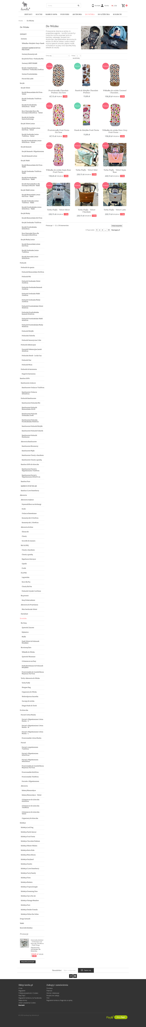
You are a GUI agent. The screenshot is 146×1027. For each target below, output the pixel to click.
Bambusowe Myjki (28, 451)
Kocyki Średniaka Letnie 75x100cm (30, 251)
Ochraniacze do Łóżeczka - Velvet (31, 813)
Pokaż (73, 55)
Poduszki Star (26, 360)
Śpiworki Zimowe (28, 627)
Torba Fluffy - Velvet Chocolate (86, 211)
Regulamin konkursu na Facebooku (30, 998)
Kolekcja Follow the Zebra (30, 914)
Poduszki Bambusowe (28, 398)
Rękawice (25, 632)
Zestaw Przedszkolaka (29, 74)
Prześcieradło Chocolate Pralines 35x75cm (58, 91)
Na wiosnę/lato (26, 647)
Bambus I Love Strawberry (30, 491)
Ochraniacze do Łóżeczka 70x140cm (30, 806)
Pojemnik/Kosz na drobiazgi (31, 504)
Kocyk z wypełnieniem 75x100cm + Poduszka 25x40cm (33, 68)
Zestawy (24, 39)
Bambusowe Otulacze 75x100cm (33, 387)
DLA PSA (24, 573)
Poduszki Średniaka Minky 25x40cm (31, 300)
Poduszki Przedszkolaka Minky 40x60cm (32, 325)
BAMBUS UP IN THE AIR (29, 486)
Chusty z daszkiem (28, 550)
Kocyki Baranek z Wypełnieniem (33, 151)
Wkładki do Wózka (28, 652)
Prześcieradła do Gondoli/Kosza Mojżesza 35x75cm (33, 767)
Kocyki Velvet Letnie (28, 123)
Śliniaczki (25, 532)
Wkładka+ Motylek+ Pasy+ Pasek (33, 43)
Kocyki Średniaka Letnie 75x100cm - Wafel (30, 201)
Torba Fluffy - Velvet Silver (58, 210)
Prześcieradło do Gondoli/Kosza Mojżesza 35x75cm (33, 673)
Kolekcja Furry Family (28, 873)
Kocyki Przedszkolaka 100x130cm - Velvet (29, 105)
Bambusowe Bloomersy (30, 446)
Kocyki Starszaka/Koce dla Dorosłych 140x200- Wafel (31, 184)
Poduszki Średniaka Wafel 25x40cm (31, 294)
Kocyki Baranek (26, 147)
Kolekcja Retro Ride (27, 850)
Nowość (77, 66)
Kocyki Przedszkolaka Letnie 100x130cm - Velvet (31, 141)
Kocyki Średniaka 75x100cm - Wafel (32, 172)
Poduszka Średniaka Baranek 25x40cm (32, 288)
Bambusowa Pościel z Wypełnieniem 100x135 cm (31, 476)
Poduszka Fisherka (28, 336)
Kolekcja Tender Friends (29, 910)
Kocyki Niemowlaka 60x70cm (32, 218)
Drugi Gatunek (25, 919)
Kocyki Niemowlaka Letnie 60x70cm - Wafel (31, 195)
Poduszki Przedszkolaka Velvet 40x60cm (32, 307)
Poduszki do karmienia (29, 369)
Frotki (24, 568)
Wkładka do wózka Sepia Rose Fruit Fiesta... (58, 171)
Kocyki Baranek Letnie (29, 156)
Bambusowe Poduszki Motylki (32, 426)
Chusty (24, 536)
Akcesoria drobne (27, 527)
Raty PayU (22, 995)
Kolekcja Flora (26, 878)
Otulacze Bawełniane (29, 513)
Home (21, 21)
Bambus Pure (25, 481)
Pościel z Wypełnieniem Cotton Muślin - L (32, 732)
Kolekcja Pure (25, 905)
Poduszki (23, 263)
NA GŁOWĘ (25, 545)
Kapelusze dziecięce (29, 559)
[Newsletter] (70, 970)
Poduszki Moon (27, 365)
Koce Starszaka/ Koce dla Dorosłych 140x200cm (30, 234)
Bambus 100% (25, 378)
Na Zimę (24, 623)
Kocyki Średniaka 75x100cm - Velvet (32, 99)
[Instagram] (75, 976)
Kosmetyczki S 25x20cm (30, 518)
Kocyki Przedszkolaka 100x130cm (29, 228)
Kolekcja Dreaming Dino (29, 891)
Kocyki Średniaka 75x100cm (31, 222)
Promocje (24, 934)
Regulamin (22, 991)
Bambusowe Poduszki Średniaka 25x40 (29, 414)
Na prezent (25, 596)
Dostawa (49, 988)
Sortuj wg (48, 55)
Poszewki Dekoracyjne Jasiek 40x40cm (32, 350)
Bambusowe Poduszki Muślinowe (29, 436)
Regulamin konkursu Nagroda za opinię (59, 1000)
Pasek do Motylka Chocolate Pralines (86, 91)
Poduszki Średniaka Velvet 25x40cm (31, 282)
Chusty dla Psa (27, 586)
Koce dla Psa (26, 582)
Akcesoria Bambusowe (29, 441)
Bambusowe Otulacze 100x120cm (29, 393)
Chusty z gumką (27, 554)
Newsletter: (57, 970)
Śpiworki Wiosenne (28, 657)
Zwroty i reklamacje (52, 993)
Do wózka (23, 618)
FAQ (47, 998)
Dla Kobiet (24, 614)
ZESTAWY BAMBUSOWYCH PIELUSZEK (31, 49)
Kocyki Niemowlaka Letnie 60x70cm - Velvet (31, 129)
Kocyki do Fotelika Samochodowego (28, 118)
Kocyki (22, 83)
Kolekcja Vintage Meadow (30, 900)
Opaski (24, 564)
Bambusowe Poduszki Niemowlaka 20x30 (29, 408)
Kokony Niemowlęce (29, 790)
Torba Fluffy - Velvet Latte (115, 210)
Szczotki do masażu (28, 541)
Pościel (23, 743)
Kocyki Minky (25, 213)
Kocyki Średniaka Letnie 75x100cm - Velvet (30, 135)
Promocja (49, 66)
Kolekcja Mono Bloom (28, 855)
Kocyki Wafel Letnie (27, 190)
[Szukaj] (63, 5)
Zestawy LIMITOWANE (29, 63)
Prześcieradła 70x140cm (30, 777)
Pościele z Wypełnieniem (30, 781)
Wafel (22, 923)
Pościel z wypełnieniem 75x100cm (30, 748)
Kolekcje (23, 823)
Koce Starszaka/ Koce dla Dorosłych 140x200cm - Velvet (32, 112)
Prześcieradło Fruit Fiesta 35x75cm (58, 131)
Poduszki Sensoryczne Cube (31, 340)
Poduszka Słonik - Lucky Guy (32, 355)
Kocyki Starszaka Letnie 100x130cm (30, 257)
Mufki (24, 637)
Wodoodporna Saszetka (30, 696)
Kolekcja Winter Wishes (29, 846)
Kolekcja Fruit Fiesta (28, 836)
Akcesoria (23, 495)
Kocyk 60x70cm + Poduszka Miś (33, 59)
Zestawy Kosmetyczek (29, 54)
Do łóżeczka (24, 710)
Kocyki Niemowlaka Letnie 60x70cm (31, 245)
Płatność (49, 991)
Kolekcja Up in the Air (28, 896)
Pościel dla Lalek (27, 79)
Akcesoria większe (27, 500)
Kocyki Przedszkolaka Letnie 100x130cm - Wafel (31, 208)
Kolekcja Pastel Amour (28, 832)
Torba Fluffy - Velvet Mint (86, 170)
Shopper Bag (26, 687)
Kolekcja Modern (26, 882)
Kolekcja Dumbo (26, 864)
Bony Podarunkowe (28, 600)
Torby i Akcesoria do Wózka (30, 678)
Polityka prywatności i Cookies (28, 993)
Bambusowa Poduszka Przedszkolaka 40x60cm (30, 421)
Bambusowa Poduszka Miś (31, 403)
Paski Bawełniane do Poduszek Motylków (32, 666)
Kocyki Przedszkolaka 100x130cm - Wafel (29, 178)
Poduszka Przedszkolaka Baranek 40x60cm (30, 313)
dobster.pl (35, 1015)
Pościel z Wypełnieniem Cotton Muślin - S (32, 720)
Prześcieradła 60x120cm (30, 772)
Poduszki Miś (26, 276)
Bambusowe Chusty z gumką (32, 460)
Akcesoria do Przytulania (29, 605)
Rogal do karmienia (28, 374)
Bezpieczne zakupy (52, 995)
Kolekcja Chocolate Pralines (30, 841)
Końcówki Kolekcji (26, 928)
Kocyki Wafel (25, 160)
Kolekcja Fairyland (27, 859)
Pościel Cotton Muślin (28, 715)
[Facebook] (71, 976)
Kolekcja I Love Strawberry (30, 868)
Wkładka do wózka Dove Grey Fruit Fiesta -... (114, 131)
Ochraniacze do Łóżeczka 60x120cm (30, 800)
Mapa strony (23, 1000)
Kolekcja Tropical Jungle (29, 887)
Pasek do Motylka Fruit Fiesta (86, 130)
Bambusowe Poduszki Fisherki (32, 431)
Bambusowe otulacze (28, 383)
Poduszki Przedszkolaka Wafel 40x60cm (32, 319)
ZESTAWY (23, 34)
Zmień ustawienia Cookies (27, 1003)
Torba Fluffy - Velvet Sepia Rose (115, 171)
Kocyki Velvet (25, 88)
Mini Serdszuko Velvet (29, 609)
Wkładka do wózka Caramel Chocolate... (114, 91)
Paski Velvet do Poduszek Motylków (30, 642)
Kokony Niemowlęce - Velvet (31, 795)
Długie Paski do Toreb (29, 706)
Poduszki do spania (27, 267)
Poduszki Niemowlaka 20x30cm (33, 272)
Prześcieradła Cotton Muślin (31, 738)
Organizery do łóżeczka (30, 818)
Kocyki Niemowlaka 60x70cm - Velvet (32, 93)
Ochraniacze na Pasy (29, 661)
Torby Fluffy (26, 683)
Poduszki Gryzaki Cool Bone (31, 591)
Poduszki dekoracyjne (28, 345)
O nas (20, 988)
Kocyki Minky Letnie (28, 239)
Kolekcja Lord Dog (27, 827)
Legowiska (25, 577)
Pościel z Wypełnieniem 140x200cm (30, 760)
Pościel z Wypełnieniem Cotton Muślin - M (32, 726)
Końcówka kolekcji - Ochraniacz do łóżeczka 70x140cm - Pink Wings (37, 942)
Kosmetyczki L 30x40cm (30, 522)
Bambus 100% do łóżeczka (30, 464)
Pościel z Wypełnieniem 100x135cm (30, 754)
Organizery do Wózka (29, 692)
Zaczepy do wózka (28, 701)
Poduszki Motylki (28, 331)
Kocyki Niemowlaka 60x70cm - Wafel (32, 166)
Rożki (24, 509)
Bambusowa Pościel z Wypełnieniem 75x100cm (30, 470)
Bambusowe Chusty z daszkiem (33, 455)
